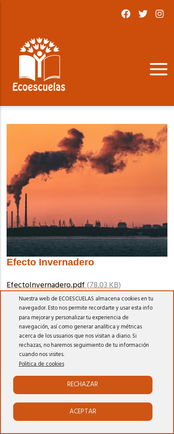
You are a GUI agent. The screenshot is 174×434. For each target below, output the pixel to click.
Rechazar (82, 384)
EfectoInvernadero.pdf (46, 285)
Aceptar (82, 411)
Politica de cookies (41, 364)
